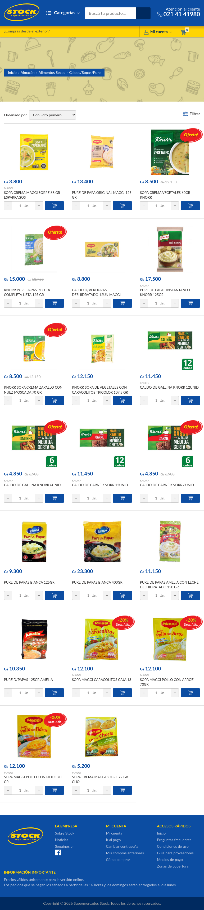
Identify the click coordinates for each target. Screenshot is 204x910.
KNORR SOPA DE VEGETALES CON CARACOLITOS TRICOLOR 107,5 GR (100, 389)
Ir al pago (113, 839)
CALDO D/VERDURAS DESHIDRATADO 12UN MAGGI (96, 292)
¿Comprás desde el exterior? (27, 31)
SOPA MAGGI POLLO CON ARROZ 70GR (167, 682)
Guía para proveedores (175, 853)
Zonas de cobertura (172, 866)
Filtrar (194, 113)
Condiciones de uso (173, 846)
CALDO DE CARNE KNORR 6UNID (167, 485)
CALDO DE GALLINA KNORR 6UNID (32, 485)
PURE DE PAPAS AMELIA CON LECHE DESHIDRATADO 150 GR (169, 584)
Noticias (61, 839)
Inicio (12, 72)
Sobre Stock (64, 833)
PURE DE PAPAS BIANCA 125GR (29, 582)
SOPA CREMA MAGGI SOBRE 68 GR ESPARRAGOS (32, 194)
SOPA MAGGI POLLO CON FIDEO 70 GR (32, 779)
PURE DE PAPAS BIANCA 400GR (97, 582)
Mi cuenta (158, 32)
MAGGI (8, 188)
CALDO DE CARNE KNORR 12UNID (100, 485)
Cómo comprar (118, 859)
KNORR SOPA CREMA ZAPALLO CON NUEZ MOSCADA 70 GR (33, 389)
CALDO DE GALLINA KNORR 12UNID (169, 387)
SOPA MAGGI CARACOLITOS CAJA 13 (101, 680)
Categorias (63, 13)
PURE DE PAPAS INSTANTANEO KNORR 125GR (165, 292)
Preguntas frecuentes (174, 839)
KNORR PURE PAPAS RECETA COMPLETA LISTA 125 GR (27, 292)
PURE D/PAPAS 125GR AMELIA (28, 680)
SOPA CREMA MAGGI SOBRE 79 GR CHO (100, 779)
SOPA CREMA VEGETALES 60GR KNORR (165, 194)
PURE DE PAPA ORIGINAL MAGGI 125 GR (102, 194)
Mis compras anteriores (125, 853)
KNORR (144, 285)
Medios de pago (170, 859)
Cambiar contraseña (122, 846)
